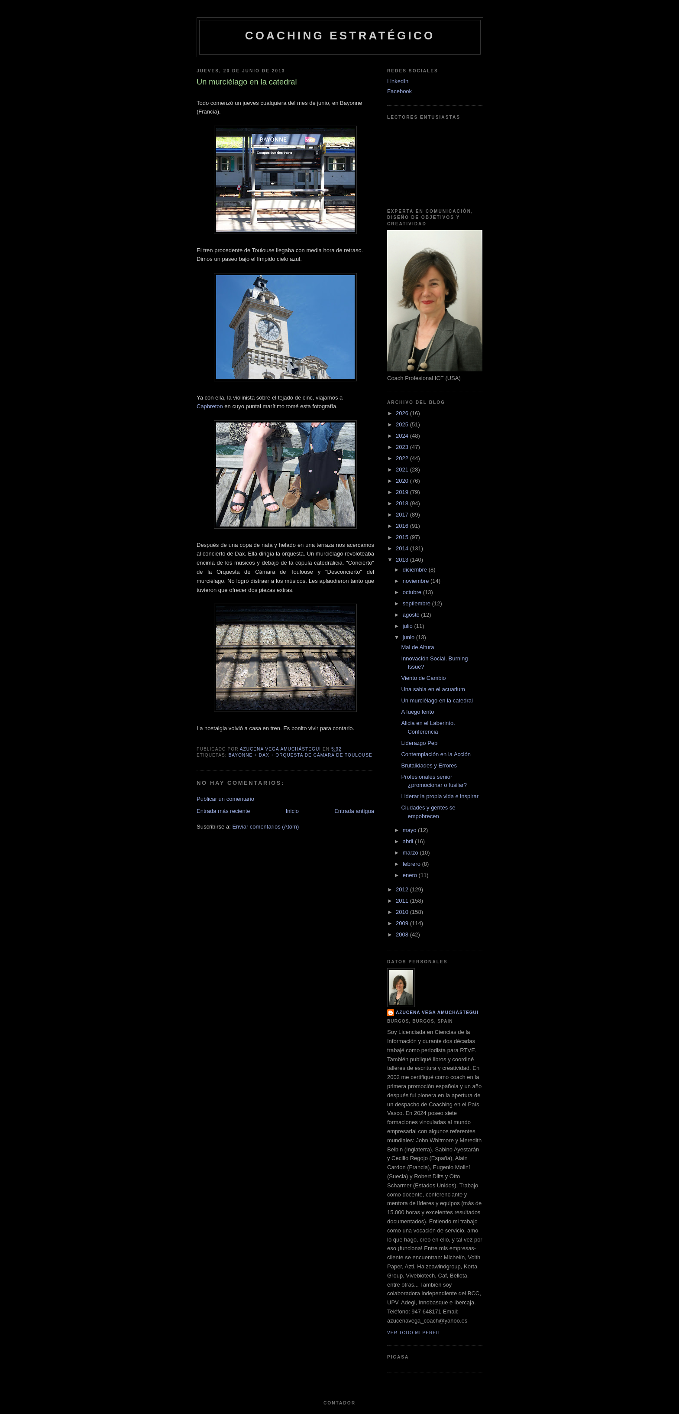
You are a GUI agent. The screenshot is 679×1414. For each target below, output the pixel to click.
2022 (403, 458)
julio (408, 626)
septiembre (417, 603)
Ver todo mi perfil (413, 1332)
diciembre (416, 569)
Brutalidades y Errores (429, 765)
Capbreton (210, 406)
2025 (403, 424)
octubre (413, 592)
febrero (412, 864)
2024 (403, 435)
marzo (411, 852)
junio (409, 637)
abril (409, 841)
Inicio (292, 811)
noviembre (416, 581)
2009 (403, 923)
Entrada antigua (354, 811)
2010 (403, 912)
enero (411, 875)
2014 (403, 548)
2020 (403, 481)
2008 (403, 934)
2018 (403, 503)
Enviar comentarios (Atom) (265, 826)
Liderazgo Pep (419, 743)
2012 (403, 889)
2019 (403, 492)
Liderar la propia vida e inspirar (439, 796)
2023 (403, 447)
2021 (403, 469)
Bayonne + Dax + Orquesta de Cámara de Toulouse (300, 755)
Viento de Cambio (423, 678)
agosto (412, 614)
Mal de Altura (417, 647)
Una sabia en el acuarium (433, 689)
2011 (403, 900)
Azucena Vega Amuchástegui (437, 1012)
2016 (403, 526)
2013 (403, 559)
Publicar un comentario (225, 799)
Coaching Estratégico (340, 35)
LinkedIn (397, 81)
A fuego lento (417, 712)
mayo (410, 830)
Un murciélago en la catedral (436, 700)
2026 (403, 413)
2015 (403, 537)
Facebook (399, 91)
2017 (403, 514)
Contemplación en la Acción (435, 754)
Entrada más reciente (223, 811)
